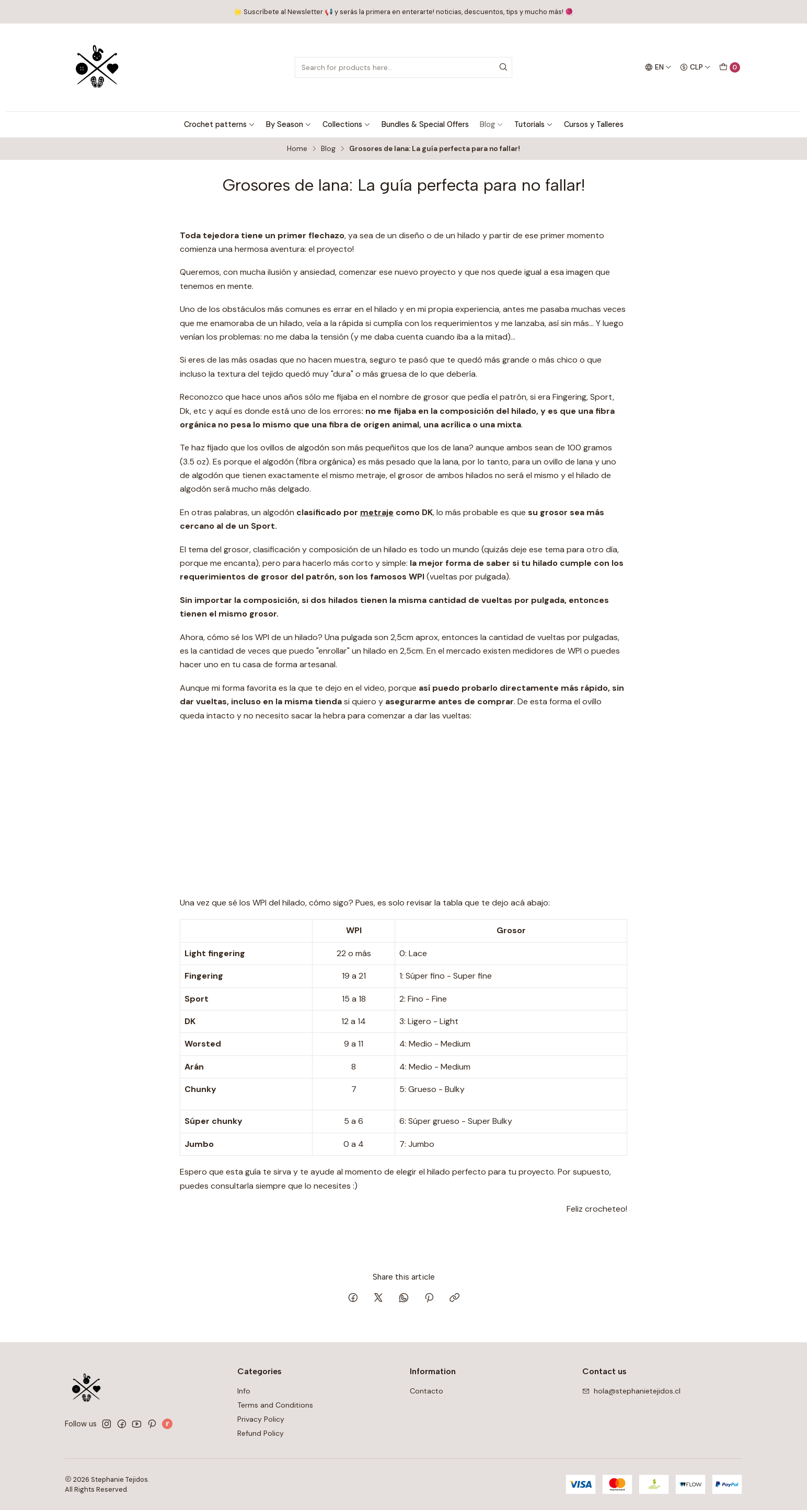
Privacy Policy (260, 1419)
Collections (346, 124)
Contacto (426, 1391)
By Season (289, 124)
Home (297, 149)
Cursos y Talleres (594, 124)
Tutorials (533, 124)
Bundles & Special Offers (425, 124)
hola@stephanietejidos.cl (631, 1391)
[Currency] (695, 67)
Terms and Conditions (275, 1405)
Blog (491, 124)
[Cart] (729, 67)
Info (243, 1391)
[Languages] (658, 67)
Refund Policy (260, 1433)
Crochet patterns (219, 124)
